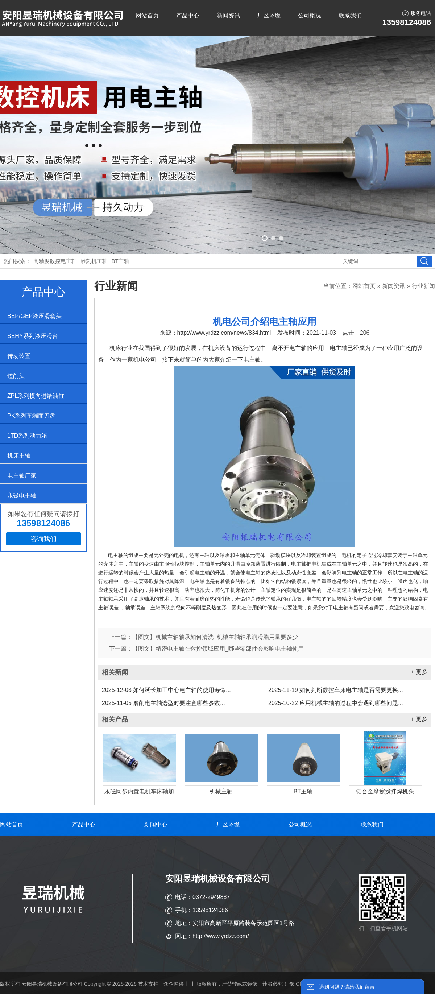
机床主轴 (18, 456)
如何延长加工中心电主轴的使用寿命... (166, 690)
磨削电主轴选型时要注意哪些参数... (163, 703)
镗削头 (16, 376)
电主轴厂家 (21, 476)
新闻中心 (155, 824)
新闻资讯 (228, 15)
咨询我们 (43, 539)
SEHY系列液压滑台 (32, 336)
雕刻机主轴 (94, 261)
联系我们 (350, 15)
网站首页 (147, 15)
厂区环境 (269, 15)
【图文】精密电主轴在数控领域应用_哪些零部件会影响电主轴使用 (218, 649)
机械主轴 (221, 791)
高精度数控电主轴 (55, 261)
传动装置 (18, 356)
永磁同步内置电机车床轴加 (139, 791)
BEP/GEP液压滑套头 (34, 316)
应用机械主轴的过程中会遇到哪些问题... (335, 703)
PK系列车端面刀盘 (31, 416)
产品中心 (187, 15)
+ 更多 (419, 672)
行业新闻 (423, 286)
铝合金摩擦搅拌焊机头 (385, 791)
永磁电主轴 (21, 495)
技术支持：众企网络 (161, 984)
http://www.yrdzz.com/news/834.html (224, 333)
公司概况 (309, 15)
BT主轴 (120, 261)
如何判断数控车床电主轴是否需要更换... (335, 690)
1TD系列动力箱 (27, 436)
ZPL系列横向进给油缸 (35, 396)
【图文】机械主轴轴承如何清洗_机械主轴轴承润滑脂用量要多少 (215, 637)
